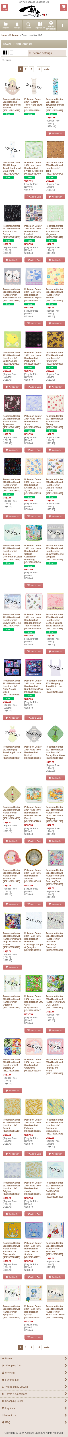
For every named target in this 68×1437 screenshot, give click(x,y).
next (46, 69)
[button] (4, 7)
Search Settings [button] (40, 53)
